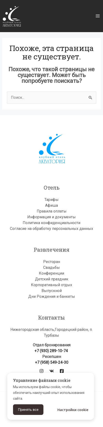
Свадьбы (51, 267)
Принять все (28, 409)
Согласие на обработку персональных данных (51, 228)
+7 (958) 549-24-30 (51, 362)
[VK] (51, 371)
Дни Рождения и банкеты (51, 296)
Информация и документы (51, 217)
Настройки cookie (72, 409)
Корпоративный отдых (51, 285)
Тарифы (51, 199)
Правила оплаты (52, 211)
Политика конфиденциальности (51, 223)
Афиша (51, 205)
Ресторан (51, 261)
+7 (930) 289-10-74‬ (51, 351)
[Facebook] (62, 371)
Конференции (51, 273)
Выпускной (51, 290)
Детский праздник (51, 279)
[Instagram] (41, 371)
